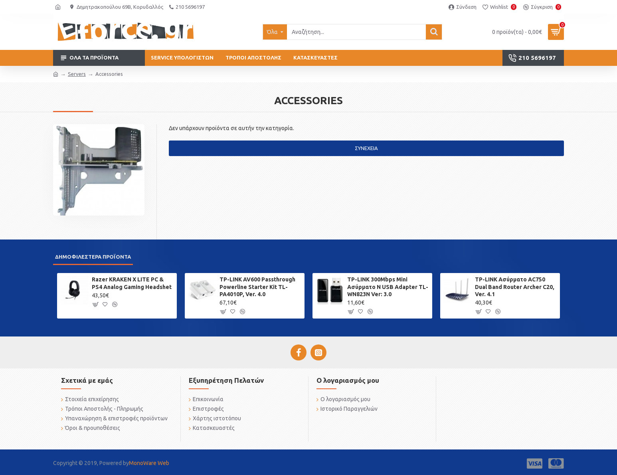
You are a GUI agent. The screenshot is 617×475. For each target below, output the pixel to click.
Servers (77, 74)
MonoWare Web (149, 463)
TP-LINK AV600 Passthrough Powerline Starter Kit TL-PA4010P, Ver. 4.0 (257, 286)
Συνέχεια (366, 148)
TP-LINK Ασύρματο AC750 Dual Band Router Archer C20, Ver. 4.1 (514, 286)
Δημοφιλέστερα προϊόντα (93, 256)
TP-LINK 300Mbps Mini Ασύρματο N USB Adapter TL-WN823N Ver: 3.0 (387, 286)
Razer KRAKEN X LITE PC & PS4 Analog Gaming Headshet (132, 283)
